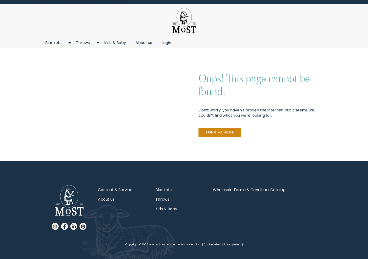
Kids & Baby (115, 42)
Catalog (277, 190)
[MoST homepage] (184, 20)
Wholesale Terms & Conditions (241, 190)
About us (144, 42)
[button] (219, 132)
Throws (85, 42)
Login (166, 42)
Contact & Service (115, 190)
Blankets (55, 42)
